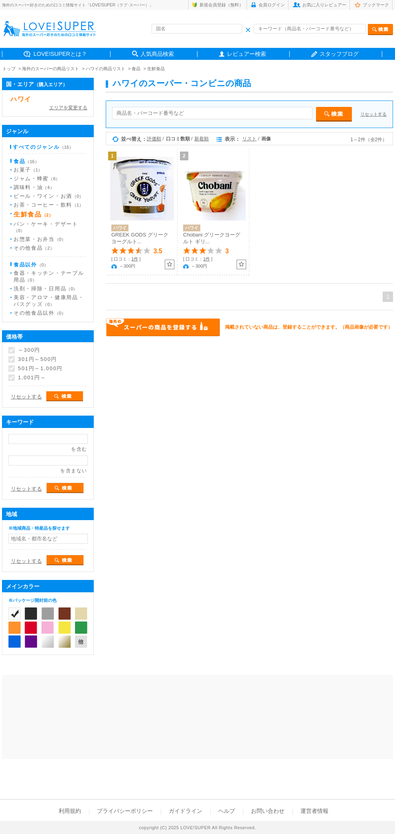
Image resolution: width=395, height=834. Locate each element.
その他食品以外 (40, 313)
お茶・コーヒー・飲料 (48, 205)
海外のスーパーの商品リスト (50, 68)
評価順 (154, 139)
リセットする (373, 114)
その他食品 (34, 248)
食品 (136, 68)
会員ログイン (272, 4)
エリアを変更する (68, 107)
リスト (249, 139)
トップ (9, 68)
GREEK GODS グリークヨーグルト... (139, 238)
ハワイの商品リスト (105, 68)
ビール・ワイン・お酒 (48, 196)
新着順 (201, 139)
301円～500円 (37, 359)
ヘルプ (226, 811)
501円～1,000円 (40, 368)
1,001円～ (32, 378)
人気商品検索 (157, 54)
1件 (134, 258)
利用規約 (70, 811)
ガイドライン (185, 811)
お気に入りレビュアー (324, 4)
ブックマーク (376, 4)
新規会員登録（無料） (221, 4)
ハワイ (21, 99)
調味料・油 (34, 187)
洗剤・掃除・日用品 (45, 289)
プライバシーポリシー (125, 811)
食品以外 (31, 265)
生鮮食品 (156, 68)
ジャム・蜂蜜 (37, 178)
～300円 (29, 350)
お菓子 (28, 170)
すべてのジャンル (43, 147)
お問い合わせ (267, 811)
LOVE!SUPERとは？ (60, 54)
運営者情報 (314, 811)
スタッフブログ (339, 54)
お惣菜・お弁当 (40, 239)
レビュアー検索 (246, 54)
